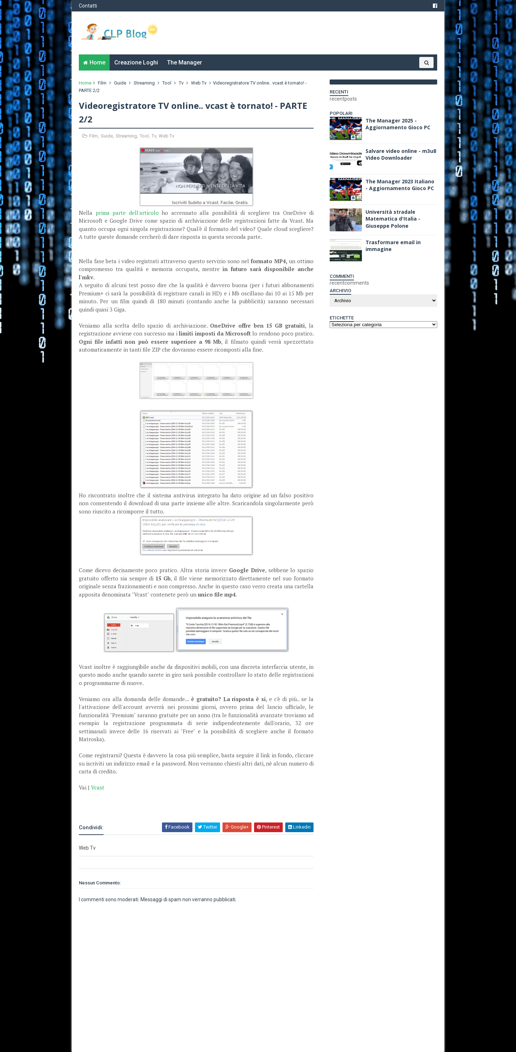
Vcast (97, 787)
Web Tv (198, 83)
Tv (181, 83)
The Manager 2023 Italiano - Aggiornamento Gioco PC (400, 185)
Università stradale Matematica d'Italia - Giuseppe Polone (393, 218)
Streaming (144, 83)
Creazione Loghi (136, 62)
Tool (166, 83)
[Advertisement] (163, 802)
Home (97, 62)
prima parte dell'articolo (127, 212)
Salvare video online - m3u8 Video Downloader (401, 154)
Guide (120, 83)
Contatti (88, 6)
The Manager (184, 62)
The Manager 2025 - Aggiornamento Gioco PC (398, 124)
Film (102, 83)
